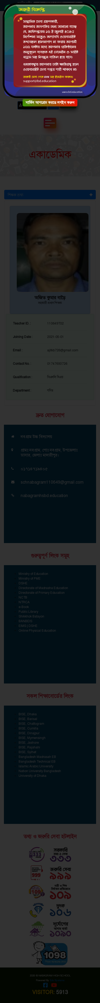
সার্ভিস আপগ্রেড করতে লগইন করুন (50, 102)
